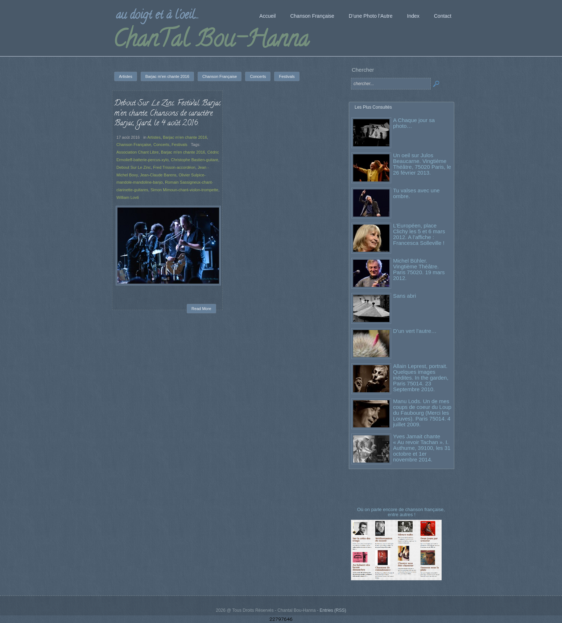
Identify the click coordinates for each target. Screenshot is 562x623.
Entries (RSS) (332, 610)
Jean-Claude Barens (158, 175)
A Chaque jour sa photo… (414, 123)
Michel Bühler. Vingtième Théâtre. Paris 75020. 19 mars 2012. (419, 269)
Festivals (179, 144)
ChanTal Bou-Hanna (211, 41)
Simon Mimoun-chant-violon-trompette (184, 190)
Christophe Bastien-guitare (194, 160)
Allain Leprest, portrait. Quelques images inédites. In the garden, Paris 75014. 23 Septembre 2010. (421, 377)
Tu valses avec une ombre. (416, 193)
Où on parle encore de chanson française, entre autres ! (401, 512)
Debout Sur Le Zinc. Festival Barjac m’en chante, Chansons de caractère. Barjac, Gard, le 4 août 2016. (167, 113)
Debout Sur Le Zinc (133, 167)
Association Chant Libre (137, 152)
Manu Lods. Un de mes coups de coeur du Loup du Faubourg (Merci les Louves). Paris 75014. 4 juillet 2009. (422, 412)
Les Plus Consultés (373, 107)
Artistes (154, 137)
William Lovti (127, 197)
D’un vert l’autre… (415, 331)
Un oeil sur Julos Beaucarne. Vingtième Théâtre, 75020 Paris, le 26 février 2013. (422, 164)
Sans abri (404, 296)
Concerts (161, 144)
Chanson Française (133, 144)
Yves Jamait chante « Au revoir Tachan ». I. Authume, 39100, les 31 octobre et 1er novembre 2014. (421, 448)
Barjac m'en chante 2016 (185, 137)
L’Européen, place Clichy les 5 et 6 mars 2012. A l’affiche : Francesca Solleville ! (419, 234)
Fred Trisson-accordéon (174, 167)
